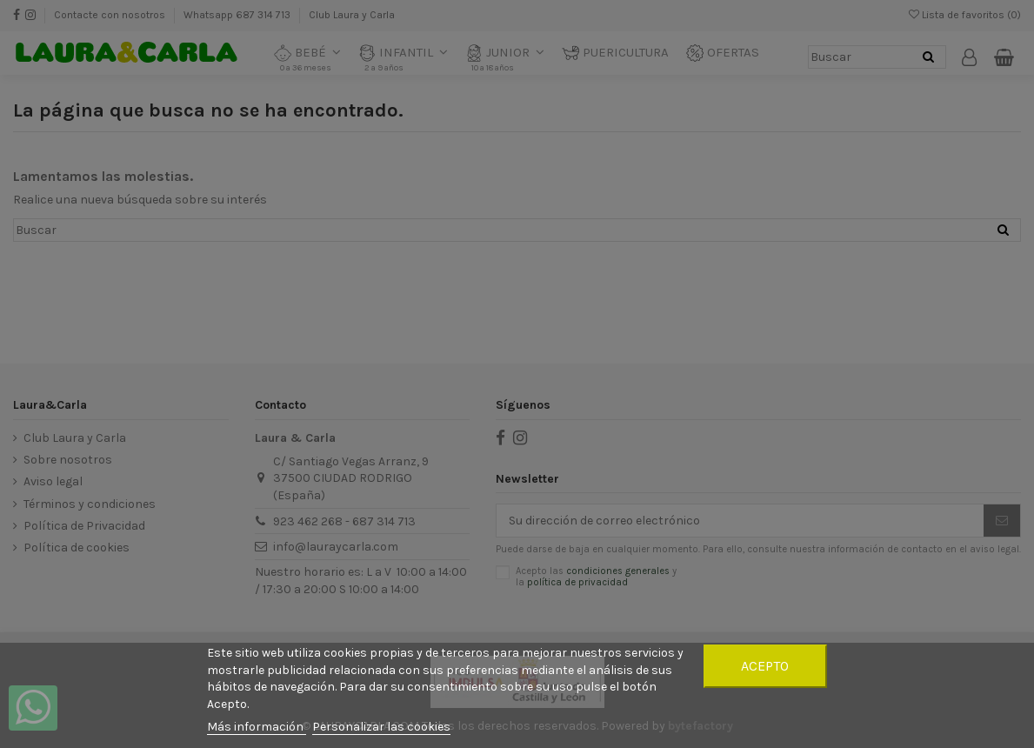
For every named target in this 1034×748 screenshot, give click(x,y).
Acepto (765, 666)
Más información (256, 726)
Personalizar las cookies (381, 726)
